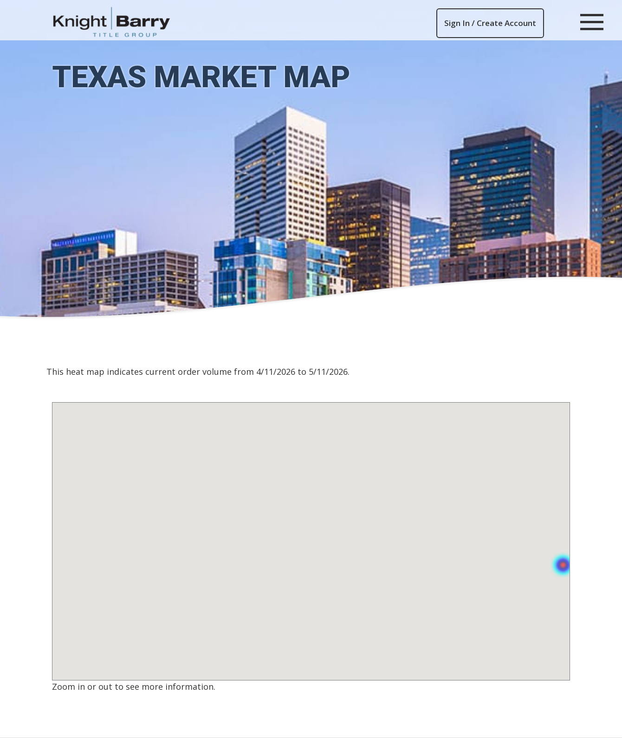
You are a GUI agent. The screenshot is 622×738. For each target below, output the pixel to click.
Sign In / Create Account (490, 23)
